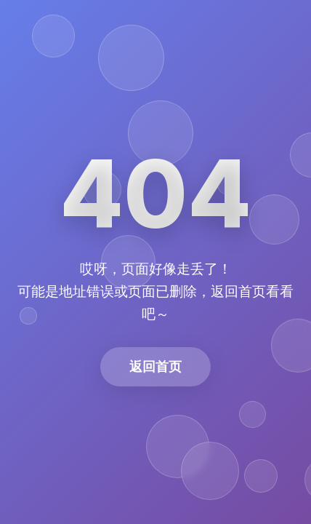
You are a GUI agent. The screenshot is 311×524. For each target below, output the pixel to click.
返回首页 (155, 366)
